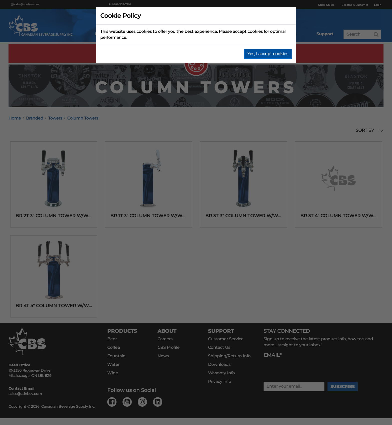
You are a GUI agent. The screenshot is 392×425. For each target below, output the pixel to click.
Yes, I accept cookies (268, 53)
